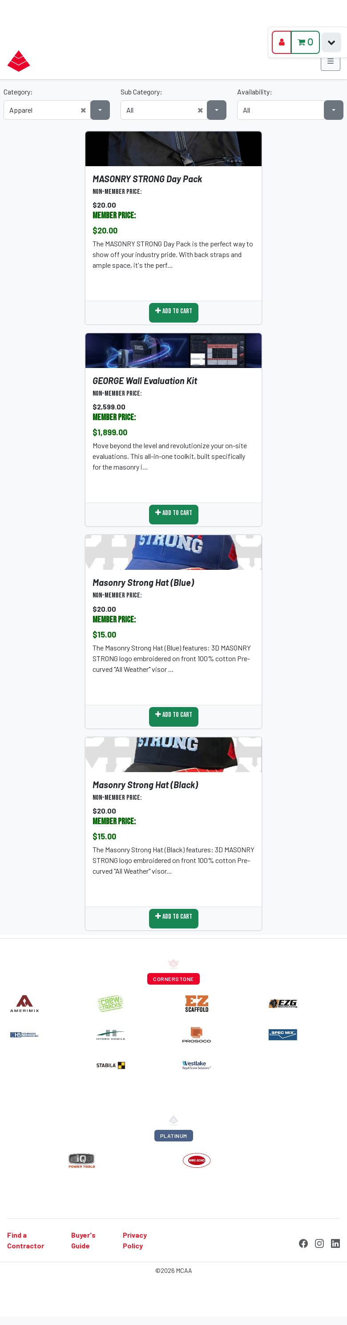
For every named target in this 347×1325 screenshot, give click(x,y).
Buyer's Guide (83, 1240)
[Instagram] (319, 1242)
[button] (83, 110)
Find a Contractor (25, 1240)
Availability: (254, 91)
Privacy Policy (135, 1240)
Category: (18, 91)
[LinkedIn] (335, 1242)
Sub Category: (141, 91)
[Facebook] (303, 1242)
